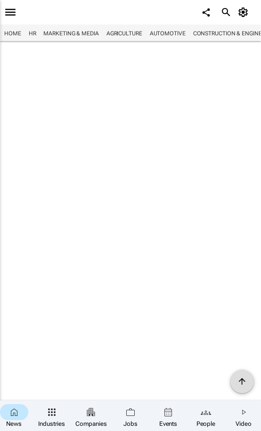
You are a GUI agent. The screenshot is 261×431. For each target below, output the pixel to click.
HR (32, 33)
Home (12, 33)
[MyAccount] (244, 12)
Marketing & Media (70, 33)
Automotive (168, 33)
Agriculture (124, 33)
